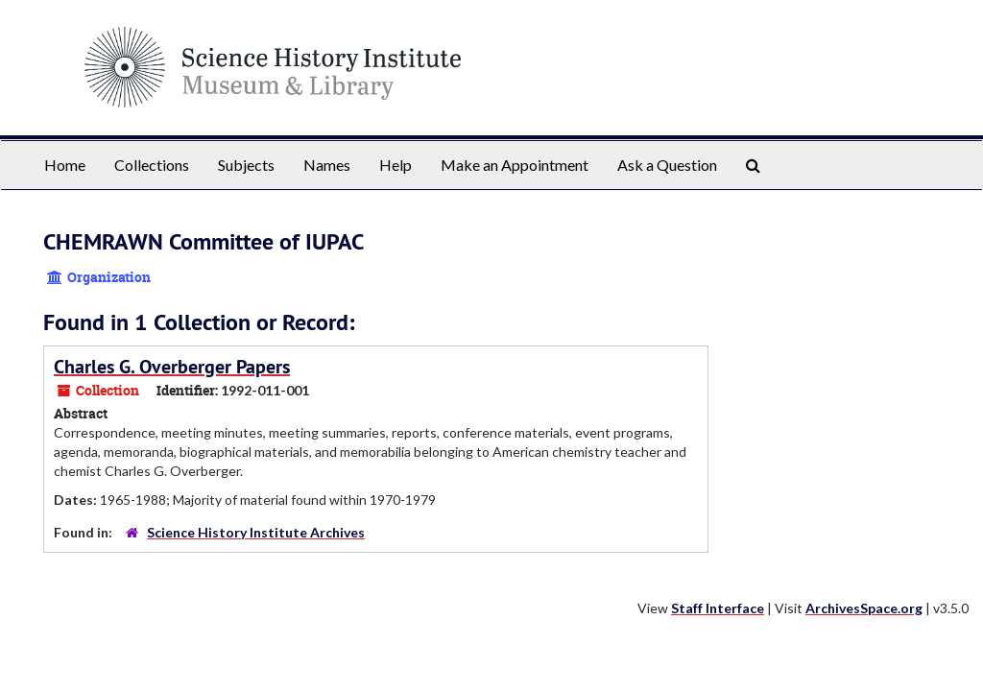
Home (64, 164)
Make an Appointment (514, 164)
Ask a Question (667, 164)
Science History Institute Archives (256, 532)
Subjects (246, 164)
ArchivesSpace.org (864, 608)
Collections (151, 164)
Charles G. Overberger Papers (172, 366)
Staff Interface (717, 608)
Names (326, 164)
